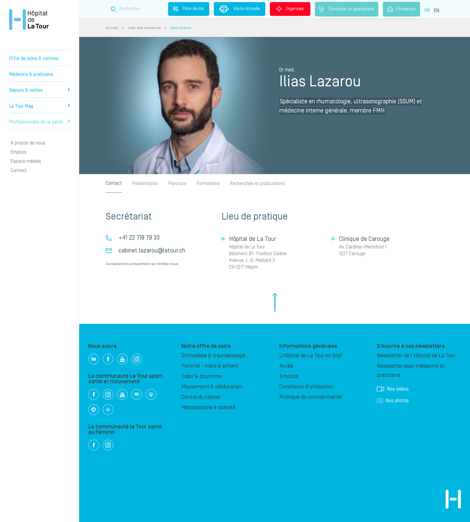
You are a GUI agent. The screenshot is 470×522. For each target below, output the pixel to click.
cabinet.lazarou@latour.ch (151, 250)
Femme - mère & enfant (210, 366)
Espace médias (26, 161)
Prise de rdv (188, 8)
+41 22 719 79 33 (139, 237)
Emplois (19, 152)
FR (427, 10)
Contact (19, 170)
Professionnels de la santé (39, 122)
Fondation (401, 9)
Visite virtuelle (239, 9)
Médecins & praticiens (31, 74)
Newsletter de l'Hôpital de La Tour (416, 355)
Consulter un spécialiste (346, 9)
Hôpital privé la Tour (29, 19)
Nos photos (393, 401)
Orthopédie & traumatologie (214, 355)
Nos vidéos (393, 389)
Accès (286, 366)
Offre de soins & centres (33, 58)
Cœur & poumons (201, 376)
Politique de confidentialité (310, 397)
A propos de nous (28, 143)
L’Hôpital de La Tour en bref (310, 355)
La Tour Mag (39, 106)
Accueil (112, 28)
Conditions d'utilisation (306, 387)
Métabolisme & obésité (208, 407)
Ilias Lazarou (180, 28)
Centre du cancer (201, 397)
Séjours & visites (39, 90)
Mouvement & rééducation (212, 387)
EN (436, 10)
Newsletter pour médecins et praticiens (410, 370)
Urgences (290, 8)
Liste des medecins (144, 28)
